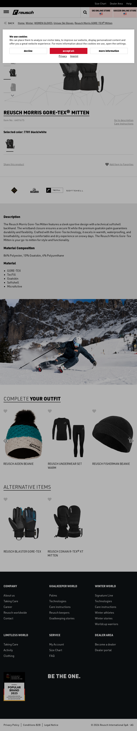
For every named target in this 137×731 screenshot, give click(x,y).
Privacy (63, 56)
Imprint (74, 56)
